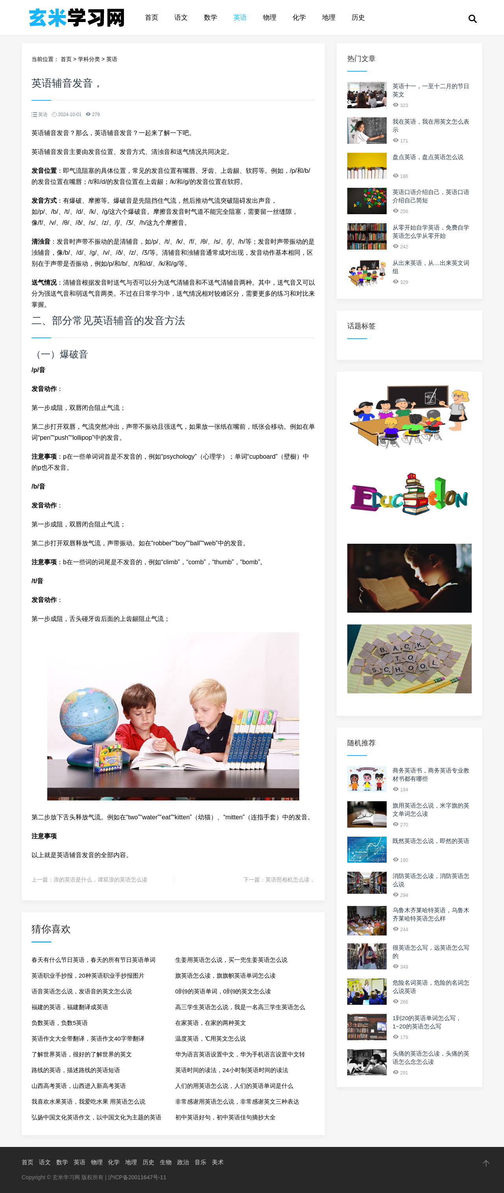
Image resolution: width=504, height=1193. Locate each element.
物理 (269, 17)
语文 (181, 17)
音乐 (200, 1162)
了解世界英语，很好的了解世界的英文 (82, 1054)
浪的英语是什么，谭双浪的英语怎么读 (100, 879)
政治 (183, 1162)
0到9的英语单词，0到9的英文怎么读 (223, 991)
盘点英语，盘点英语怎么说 (428, 157)
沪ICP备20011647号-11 (137, 1177)
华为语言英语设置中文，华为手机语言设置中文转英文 (240, 1056)
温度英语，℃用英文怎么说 (210, 1038)
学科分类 (89, 59)
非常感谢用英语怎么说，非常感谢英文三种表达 (237, 1101)
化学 (299, 17)
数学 (210, 17)
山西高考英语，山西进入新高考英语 (79, 1085)
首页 (151, 17)
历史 (358, 17)
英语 (240, 17)
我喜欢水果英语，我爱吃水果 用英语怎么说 (88, 1101)
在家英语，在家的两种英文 (210, 1022)
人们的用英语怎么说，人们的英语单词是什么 (234, 1085)
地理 (328, 17)
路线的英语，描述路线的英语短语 (76, 1070)
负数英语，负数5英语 (60, 1022)
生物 (166, 1162)
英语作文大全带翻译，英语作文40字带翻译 (88, 1038)
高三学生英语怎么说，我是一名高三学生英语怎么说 (240, 1009)
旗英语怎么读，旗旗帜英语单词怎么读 (225, 975)
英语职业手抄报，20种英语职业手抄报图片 (88, 975)
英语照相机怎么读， (290, 879)
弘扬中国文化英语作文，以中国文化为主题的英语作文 (96, 1119)
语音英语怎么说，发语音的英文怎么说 (82, 991)
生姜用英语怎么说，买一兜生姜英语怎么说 (231, 959)
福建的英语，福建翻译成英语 (70, 1007)
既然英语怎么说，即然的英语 (431, 840)
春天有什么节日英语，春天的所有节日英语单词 (94, 959)
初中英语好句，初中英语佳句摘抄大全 (225, 1117)
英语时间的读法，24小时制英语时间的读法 (231, 1070)
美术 (218, 1162)
